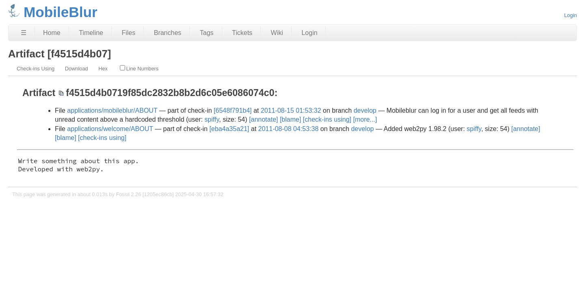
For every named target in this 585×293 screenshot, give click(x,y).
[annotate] (263, 119)
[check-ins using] (327, 119)
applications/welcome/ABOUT (110, 128)
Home (52, 32)
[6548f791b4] (232, 110)
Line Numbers (139, 68)
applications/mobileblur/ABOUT (112, 110)
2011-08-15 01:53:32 (291, 110)
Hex (103, 69)
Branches (168, 32)
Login (570, 15)
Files (128, 32)
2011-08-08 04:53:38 (288, 128)
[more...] (365, 119)
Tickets (242, 32)
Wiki (277, 32)
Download (76, 69)
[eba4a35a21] (229, 128)
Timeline (91, 32)
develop (364, 110)
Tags (207, 32)
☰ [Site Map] (23, 32)
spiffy (211, 119)
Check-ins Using (35, 69)
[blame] (290, 119)
